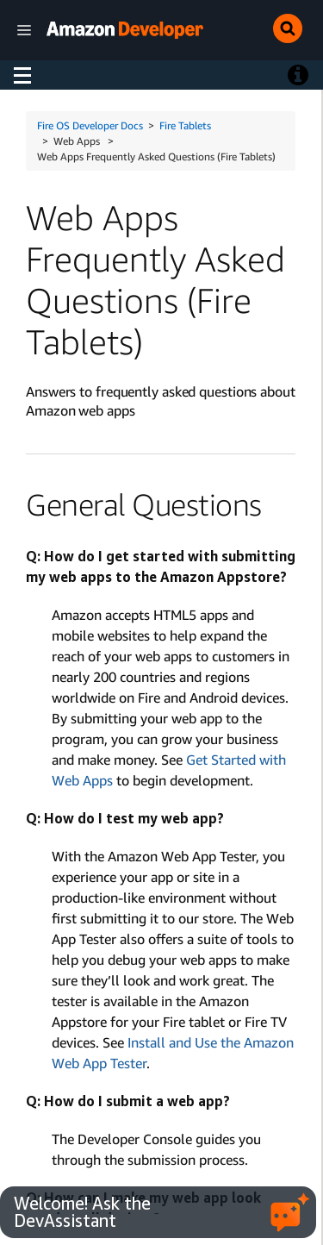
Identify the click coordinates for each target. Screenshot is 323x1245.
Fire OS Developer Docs (90, 125)
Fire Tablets (185, 125)
